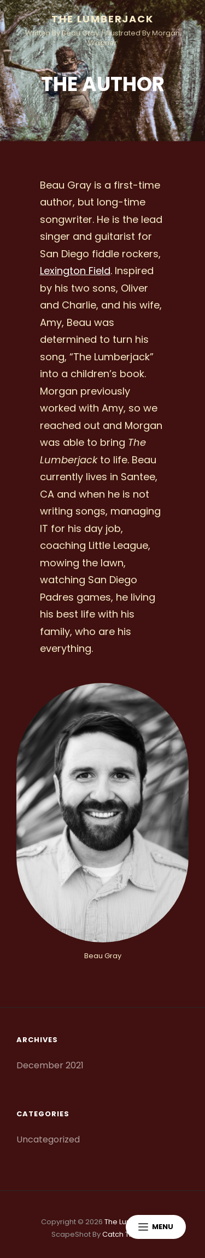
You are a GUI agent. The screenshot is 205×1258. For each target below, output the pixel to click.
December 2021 (50, 1065)
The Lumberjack (102, 19)
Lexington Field (75, 270)
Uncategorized (48, 1139)
